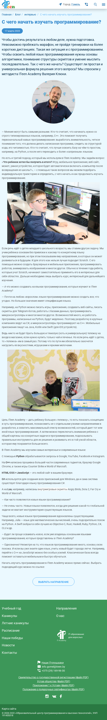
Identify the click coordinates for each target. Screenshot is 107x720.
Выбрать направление (53, 581)
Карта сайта (9, 708)
